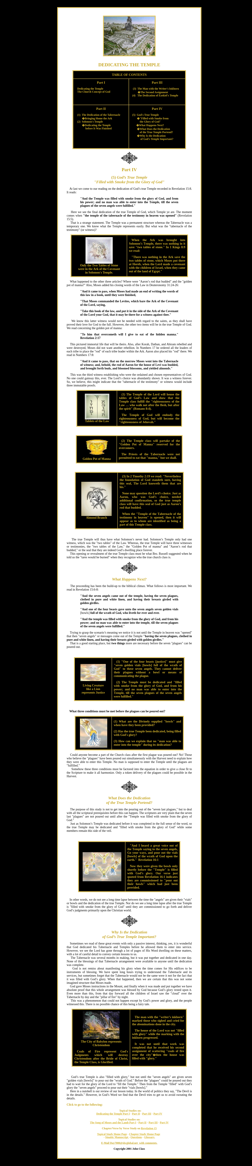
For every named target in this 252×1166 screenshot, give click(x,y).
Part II (136, 1113)
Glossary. (149, 1137)
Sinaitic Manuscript (117, 1137)
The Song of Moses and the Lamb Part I (113, 1122)
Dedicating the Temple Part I (113, 1113)
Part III (146, 1113)
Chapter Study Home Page (144, 1134)
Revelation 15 (149, 1128)
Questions (136, 1137)
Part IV (157, 1113)
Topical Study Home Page (112, 1134)
